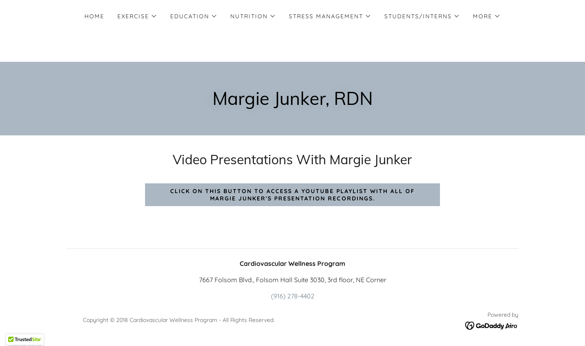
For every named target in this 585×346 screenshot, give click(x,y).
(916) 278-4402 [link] (292, 296)
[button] (137, 16)
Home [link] (94, 16)
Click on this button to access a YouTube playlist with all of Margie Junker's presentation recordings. (292, 194)
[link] (491, 325)
